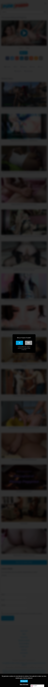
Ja (19, 343)
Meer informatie (24, 684)
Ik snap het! (24, 681)
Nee (28, 343)
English (34, 686)
